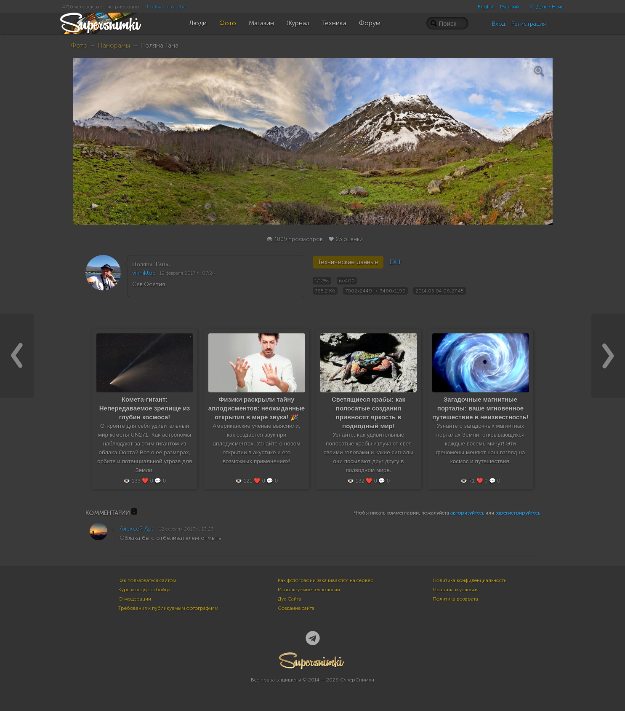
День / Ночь (543, 7)
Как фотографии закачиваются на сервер (326, 580)
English (486, 7)
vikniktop (144, 272)
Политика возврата (455, 599)
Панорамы (114, 45)
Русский (509, 7)
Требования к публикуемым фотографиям (168, 608)
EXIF (395, 262)
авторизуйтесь (467, 513)
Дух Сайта (289, 599)
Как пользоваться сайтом (147, 580)
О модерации (134, 599)
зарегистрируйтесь (517, 513)
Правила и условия (456, 590)
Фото (79, 45)
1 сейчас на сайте (166, 7)
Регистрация (528, 23)
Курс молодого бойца (144, 590)
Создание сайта (296, 608)
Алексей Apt (136, 528)
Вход (498, 23)
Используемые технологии (309, 590)
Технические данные (348, 262)
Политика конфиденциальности (470, 580)
